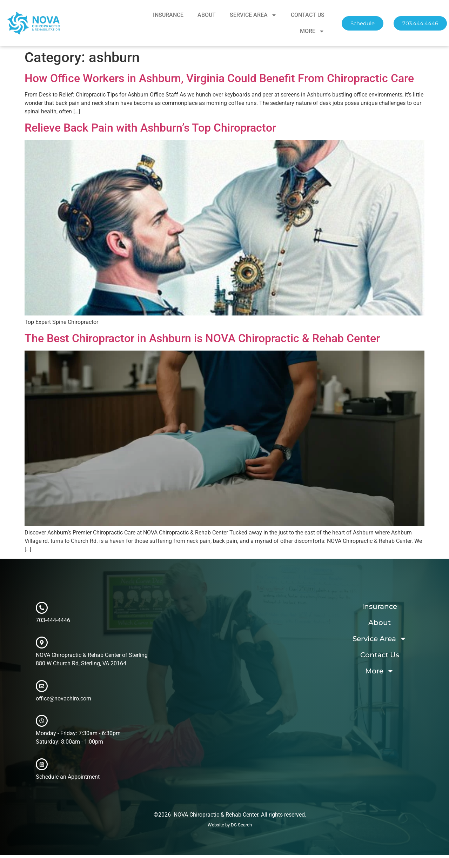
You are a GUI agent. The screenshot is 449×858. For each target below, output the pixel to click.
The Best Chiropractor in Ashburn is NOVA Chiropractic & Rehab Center (202, 338)
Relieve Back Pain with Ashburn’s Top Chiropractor (150, 127)
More (312, 31)
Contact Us (307, 15)
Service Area (253, 15)
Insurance (168, 15)
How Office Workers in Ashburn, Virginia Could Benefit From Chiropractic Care (219, 78)
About (206, 15)
